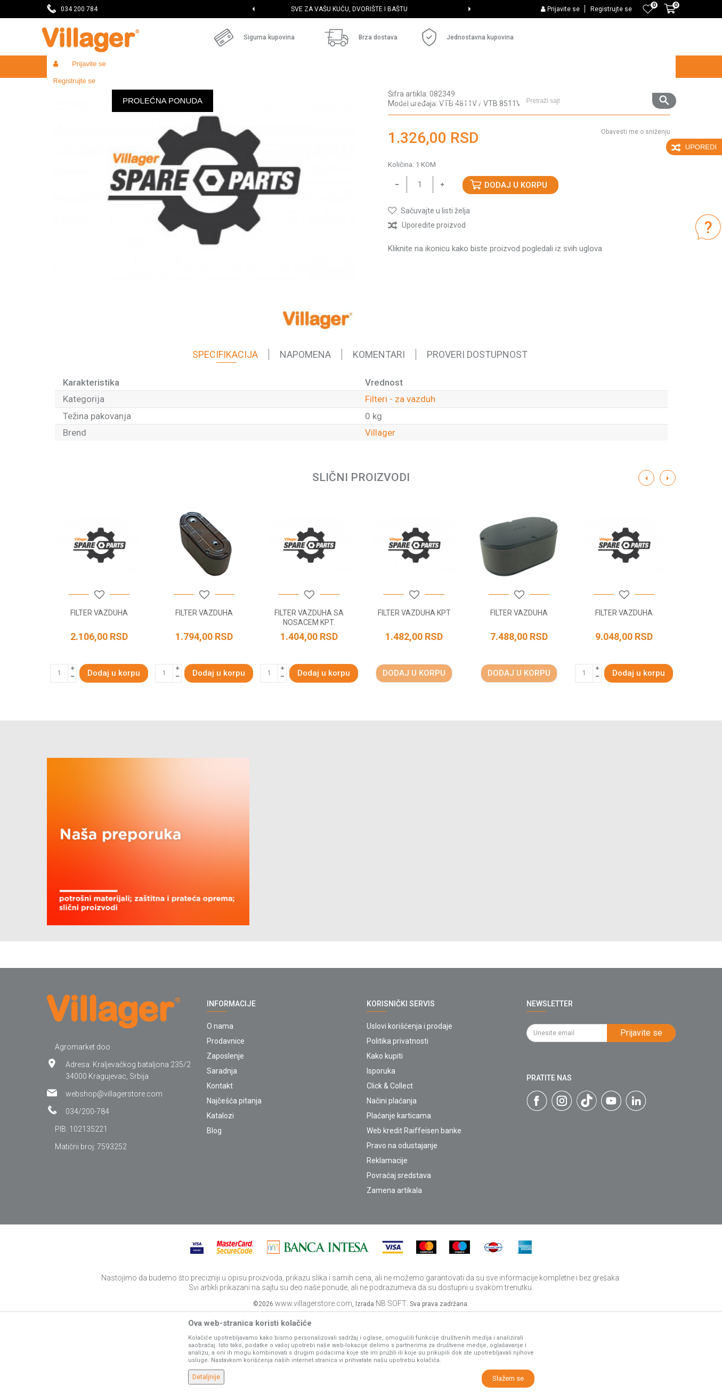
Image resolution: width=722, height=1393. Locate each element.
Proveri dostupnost (477, 432)
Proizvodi (110, 89)
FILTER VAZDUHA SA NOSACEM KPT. (309, 695)
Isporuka (381, 1148)
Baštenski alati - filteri (248, 89)
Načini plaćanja (392, 1178)
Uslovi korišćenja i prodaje (409, 1104)
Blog (214, 1208)
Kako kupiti (385, 1134)
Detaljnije (206, 1377)
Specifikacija (225, 432)
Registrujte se (611, 9)
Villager (380, 510)
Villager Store (67, 89)
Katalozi (220, 1193)
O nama (220, 1104)
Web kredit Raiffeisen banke (414, 1208)
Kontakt (220, 1163)
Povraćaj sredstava (399, 1253)
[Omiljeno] (648, 9)
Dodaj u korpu (515, 263)
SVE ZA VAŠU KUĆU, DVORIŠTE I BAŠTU (360, 9)
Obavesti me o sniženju (635, 209)
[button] (597, 67)
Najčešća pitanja (234, 1178)
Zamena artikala (394, 1268)
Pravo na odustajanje (402, 1223)
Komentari (379, 432)
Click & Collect (390, 1163)
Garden (144, 89)
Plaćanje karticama (399, 1193)
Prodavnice (226, 1119)
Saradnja (222, 1148)
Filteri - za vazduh (315, 89)
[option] (361, 9)
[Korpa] (670, 14)
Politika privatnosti (397, 1119)
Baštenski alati (185, 89)
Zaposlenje (225, 1134)
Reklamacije (387, 1238)
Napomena (305, 432)
